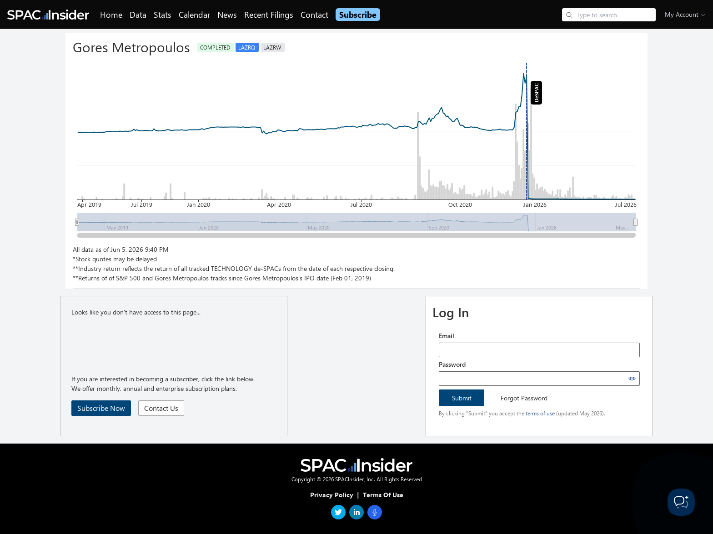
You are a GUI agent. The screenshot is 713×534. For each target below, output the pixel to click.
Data (138, 14)
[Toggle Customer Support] (681, 502)
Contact (314, 14)
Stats (162, 14)
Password (452, 364)
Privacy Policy (331, 494)
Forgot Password (524, 398)
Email (446, 335)
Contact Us (161, 408)
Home (111, 14)
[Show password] (632, 378)
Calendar (194, 14)
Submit (462, 398)
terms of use (540, 413)
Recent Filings (268, 14)
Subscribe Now (101, 408)
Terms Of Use (383, 494)
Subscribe (358, 14)
